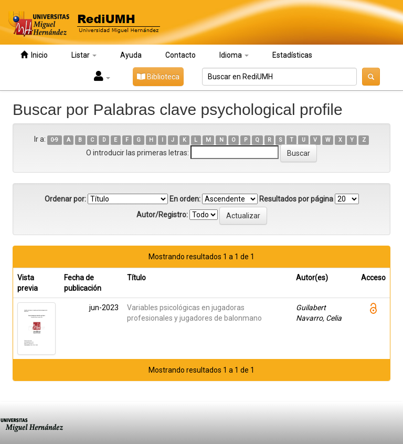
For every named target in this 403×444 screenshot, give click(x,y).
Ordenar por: (65, 199)
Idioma (234, 55)
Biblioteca (158, 76)
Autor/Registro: (162, 214)
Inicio (34, 54)
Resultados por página (296, 199)
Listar (84, 55)
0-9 (54, 139)
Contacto (180, 55)
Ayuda (131, 55)
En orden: (184, 199)
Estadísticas (292, 55)
